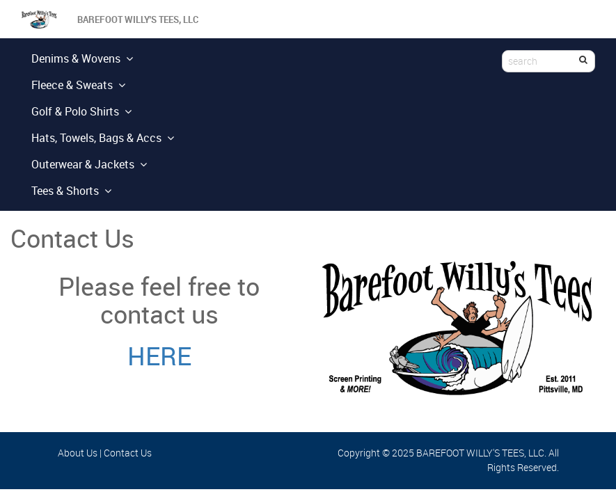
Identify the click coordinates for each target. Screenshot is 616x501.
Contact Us (128, 452)
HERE (159, 355)
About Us (77, 452)
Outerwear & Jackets (89, 164)
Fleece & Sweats (78, 85)
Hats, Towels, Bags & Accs (102, 137)
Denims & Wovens (82, 58)
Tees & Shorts (71, 190)
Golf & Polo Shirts (81, 111)
